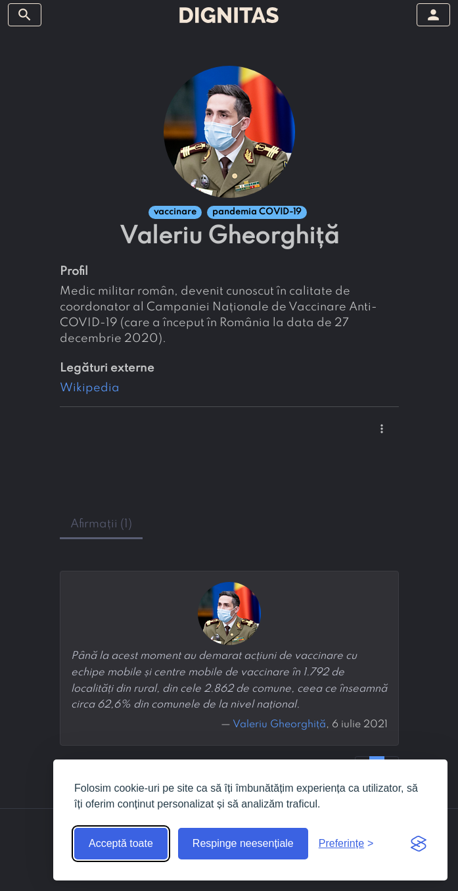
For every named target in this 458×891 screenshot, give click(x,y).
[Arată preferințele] (346, 844)
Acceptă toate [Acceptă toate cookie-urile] (121, 843)
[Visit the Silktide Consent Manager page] (418, 844)
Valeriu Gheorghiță (279, 724)
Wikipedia (90, 388)
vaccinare (175, 212)
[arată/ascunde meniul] (24, 14)
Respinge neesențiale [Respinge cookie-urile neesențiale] (243, 843)
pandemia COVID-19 (257, 212)
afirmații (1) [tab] (101, 524)
